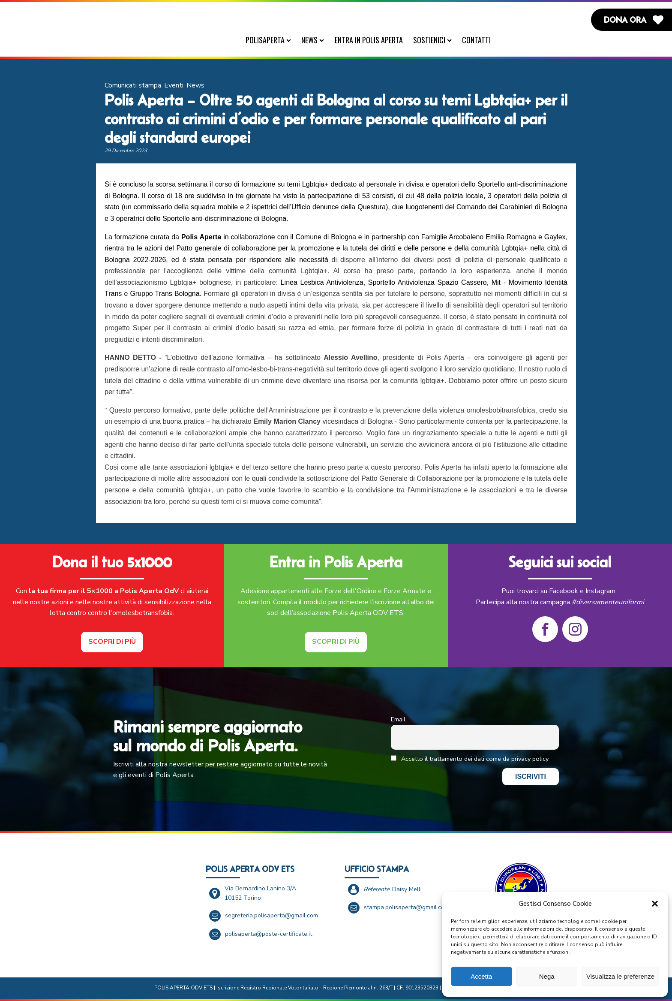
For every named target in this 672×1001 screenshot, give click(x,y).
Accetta (481, 976)
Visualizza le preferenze (620, 976)
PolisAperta (268, 39)
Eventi (173, 85)
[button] (655, 903)
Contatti (476, 39)
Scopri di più (112, 641)
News (312, 39)
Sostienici (432, 39)
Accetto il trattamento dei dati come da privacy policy (470, 758)
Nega (547, 976)
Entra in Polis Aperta (369, 39)
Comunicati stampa (133, 85)
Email (398, 719)
